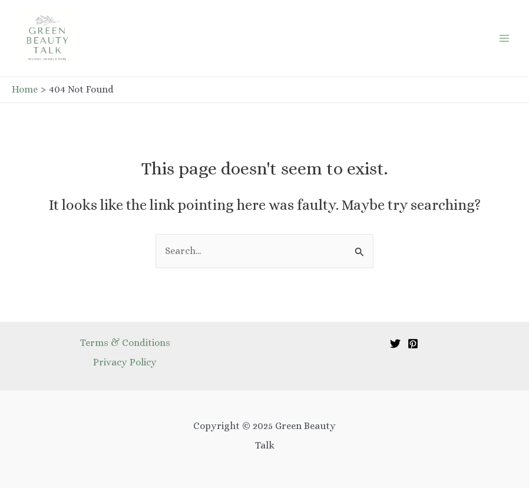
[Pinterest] (413, 343)
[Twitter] (395, 343)
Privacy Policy (125, 362)
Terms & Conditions (125, 342)
